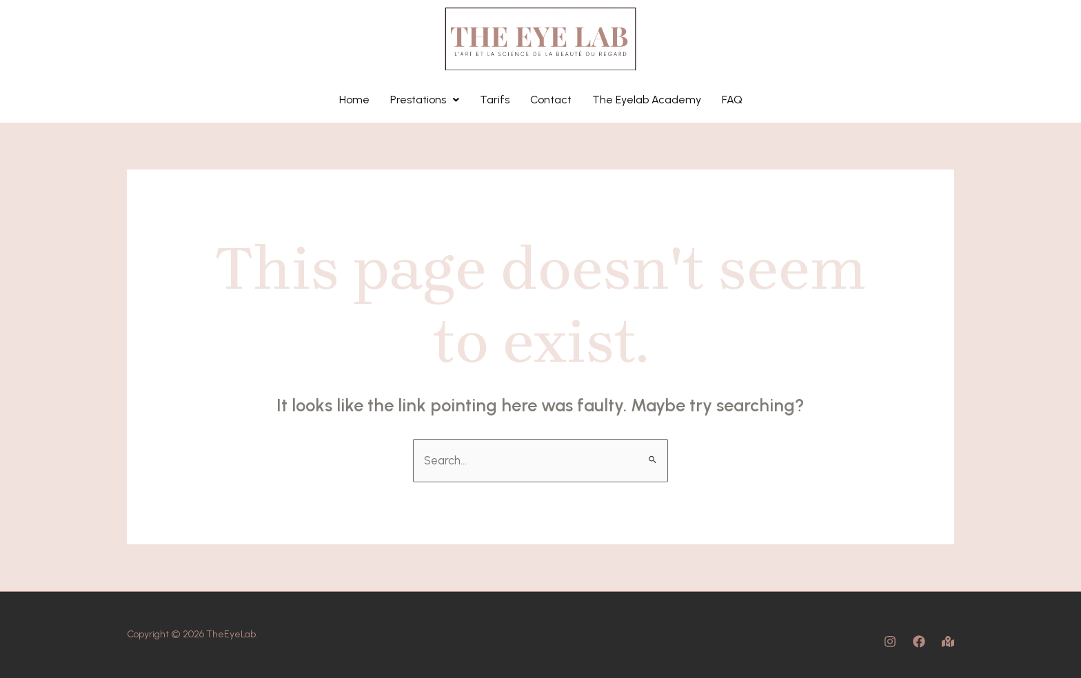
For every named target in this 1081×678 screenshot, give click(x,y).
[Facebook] (919, 641)
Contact (551, 99)
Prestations (424, 99)
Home (354, 99)
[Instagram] (890, 641)
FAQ (732, 99)
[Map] (948, 641)
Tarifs (494, 99)
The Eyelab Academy (646, 99)
